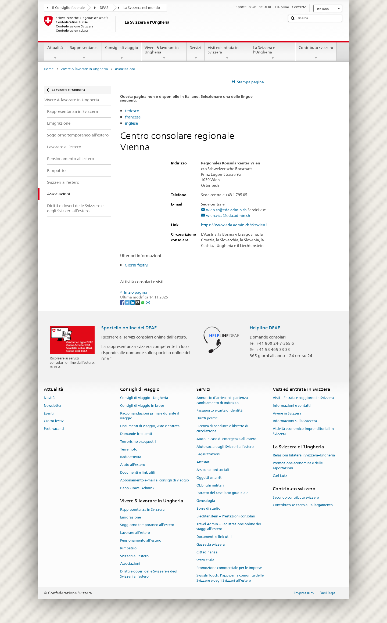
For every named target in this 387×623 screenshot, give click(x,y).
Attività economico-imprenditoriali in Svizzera (303, 431)
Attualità (55, 52)
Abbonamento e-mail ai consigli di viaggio (154, 480)
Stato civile (205, 560)
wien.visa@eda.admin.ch (228, 216)
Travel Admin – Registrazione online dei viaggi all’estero (228, 526)
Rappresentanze (83, 52)
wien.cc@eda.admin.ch (226, 210)
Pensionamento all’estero (140, 540)
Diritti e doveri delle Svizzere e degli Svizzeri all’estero (149, 573)
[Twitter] (127, 302)
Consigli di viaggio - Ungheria (144, 398)
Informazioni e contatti (292, 406)
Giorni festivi (136, 265)
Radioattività (130, 457)
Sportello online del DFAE (129, 327)
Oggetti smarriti (209, 478)
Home (48, 69)
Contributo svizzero (316, 52)
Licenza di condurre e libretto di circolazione (222, 428)
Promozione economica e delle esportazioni (298, 465)
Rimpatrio (128, 548)
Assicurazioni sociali (212, 470)
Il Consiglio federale (68, 8)
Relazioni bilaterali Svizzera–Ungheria (304, 455)
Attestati (203, 462)
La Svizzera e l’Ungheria (272, 52)
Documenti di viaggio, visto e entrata (150, 426)
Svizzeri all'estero (134, 556)
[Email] (148, 302)
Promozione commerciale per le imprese (229, 568)
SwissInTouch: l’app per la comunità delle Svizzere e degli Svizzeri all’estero (230, 578)
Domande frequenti (136, 434)
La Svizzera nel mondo (141, 8)
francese (133, 117)
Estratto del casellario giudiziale (222, 493)
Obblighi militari (210, 485)
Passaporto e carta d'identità (219, 411)
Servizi (195, 52)
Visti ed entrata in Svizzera (227, 52)
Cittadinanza (206, 552)
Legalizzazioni (208, 454)
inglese (131, 123)
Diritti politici (207, 418)
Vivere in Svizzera (287, 413)
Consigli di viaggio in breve (142, 406)
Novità (49, 398)
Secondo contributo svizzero (296, 497)
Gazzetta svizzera (210, 544)
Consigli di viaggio (121, 52)
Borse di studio (208, 508)
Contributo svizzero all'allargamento (303, 505)
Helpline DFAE (265, 327)
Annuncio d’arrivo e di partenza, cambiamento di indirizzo (222, 400)
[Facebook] (122, 302)
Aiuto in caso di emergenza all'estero (226, 439)
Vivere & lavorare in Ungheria (164, 52)
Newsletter (53, 406)
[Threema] (138, 302)
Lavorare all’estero (135, 533)
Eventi (49, 413)
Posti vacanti (54, 429)
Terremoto (128, 449)
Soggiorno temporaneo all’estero (147, 525)
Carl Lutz (280, 476)
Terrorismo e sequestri (138, 442)
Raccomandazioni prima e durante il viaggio (149, 415)
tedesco (132, 110)
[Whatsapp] (143, 302)
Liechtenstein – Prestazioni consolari (225, 516)
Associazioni (130, 564)
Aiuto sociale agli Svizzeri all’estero (225, 447)
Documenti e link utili (137, 472)
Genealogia (205, 501)
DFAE (104, 8)
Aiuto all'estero (132, 465)
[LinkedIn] (132, 302)
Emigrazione (130, 517)
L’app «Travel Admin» (137, 488)
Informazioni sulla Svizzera (295, 421)
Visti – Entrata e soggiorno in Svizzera (303, 398)
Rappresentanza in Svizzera (142, 509)
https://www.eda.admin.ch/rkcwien (235, 225)
